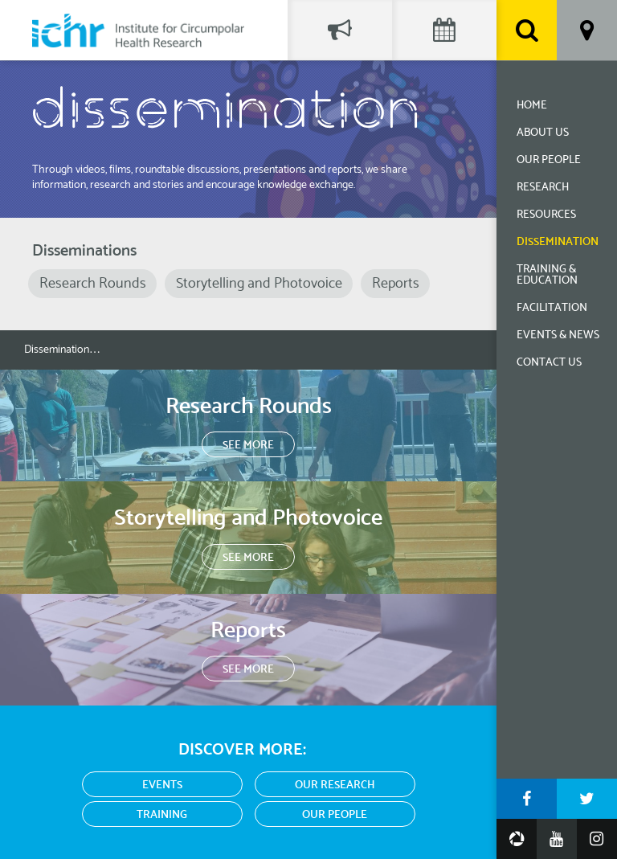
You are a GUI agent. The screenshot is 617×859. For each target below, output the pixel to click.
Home (532, 105)
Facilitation (552, 308)
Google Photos (516, 839)
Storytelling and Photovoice (259, 284)
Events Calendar (444, 30)
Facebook (526, 799)
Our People (549, 160)
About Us (543, 133)
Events (162, 785)
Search (526, 30)
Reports (395, 284)
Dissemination (558, 242)
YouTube (557, 839)
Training (162, 815)
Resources (546, 215)
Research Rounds (92, 284)
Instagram (597, 839)
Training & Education (547, 275)
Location (587, 30)
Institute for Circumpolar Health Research (138, 30)
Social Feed (340, 30)
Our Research (335, 785)
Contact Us (549, 363)
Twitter (587, 799)
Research (543, 187)
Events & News (558, 335)
